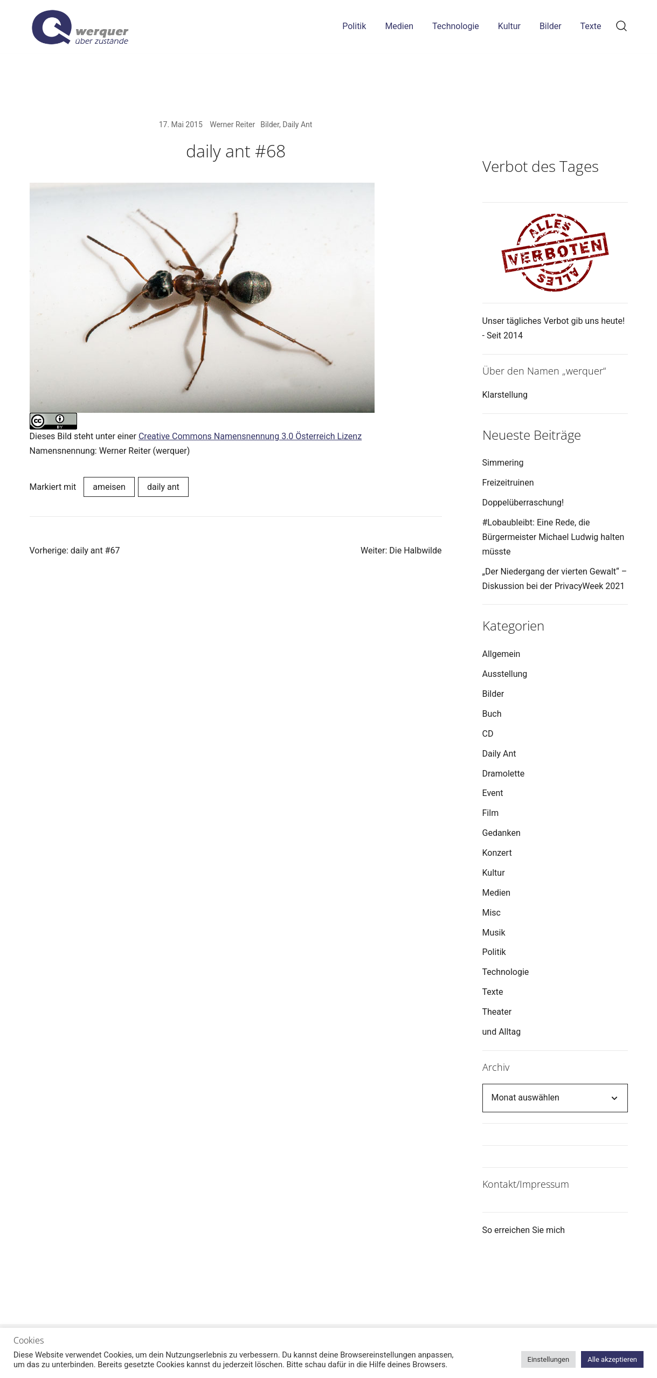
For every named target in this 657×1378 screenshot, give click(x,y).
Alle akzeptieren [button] (612, 1359)
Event (492, 793)
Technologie (455, 26)
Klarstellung (505, 395)
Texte (590, 26)
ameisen (109, 487)
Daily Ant (297, 124)
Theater (497, 1012)
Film (490, 813)
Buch (492, 714)
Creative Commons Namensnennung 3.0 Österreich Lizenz (250, 436)
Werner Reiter (232, 124)
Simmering (503, 463)
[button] (486, 125)
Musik (494, 932)
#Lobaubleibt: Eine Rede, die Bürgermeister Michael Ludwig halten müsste (553, 537)
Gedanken (501, 833)
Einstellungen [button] (549, 1359)
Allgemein (501, 654)
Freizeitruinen (508, 482)
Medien (399, 26)
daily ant (163, 487)
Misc (491, 913)
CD (488, 734)
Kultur (509, 26)
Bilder (551, 26)
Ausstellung (505, 674)
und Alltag (501, 1032)
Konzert (497, 853)
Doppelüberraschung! (523, 502)
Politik (354, 26)
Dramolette (503, 773)
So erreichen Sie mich (523, 1230)
